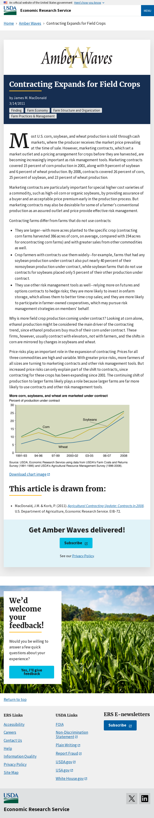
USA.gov (63, 770)
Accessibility (14, 724)
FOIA (60, 724)
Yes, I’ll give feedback (31, 672)
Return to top (15, 699)
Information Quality (20, 756)
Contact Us (13, 740)
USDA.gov (64, 761)
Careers (10, 732)
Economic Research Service (45, 10)
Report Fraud (67, 753)
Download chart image (27, 474)
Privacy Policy (83, 555)
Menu (147, 11)
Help (8, 748)
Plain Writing (66, 745)
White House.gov (70, 778)
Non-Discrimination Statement (72, 734)
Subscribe (73, 542)
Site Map (11, 772)
